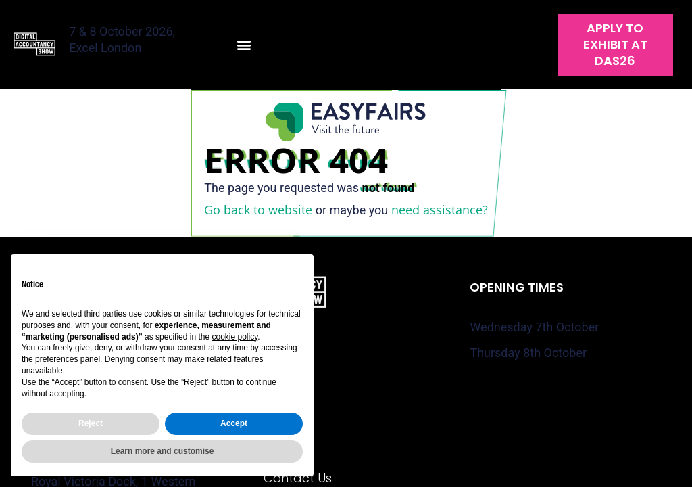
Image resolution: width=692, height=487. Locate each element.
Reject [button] (90, 423)
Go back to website (258, 210)
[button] (244, 45)
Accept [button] (233, 423)
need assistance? (439, 210)
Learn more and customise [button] (162, 451)
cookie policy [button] (234, 337)
